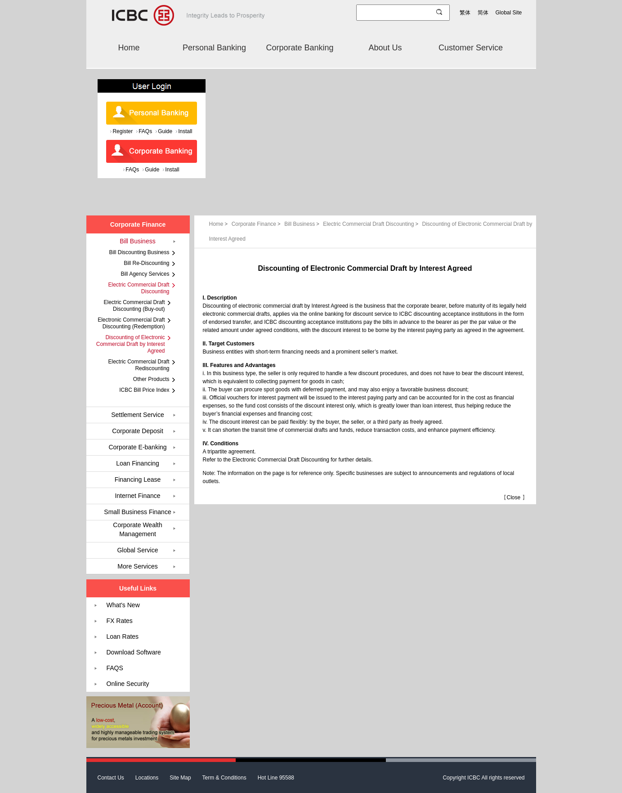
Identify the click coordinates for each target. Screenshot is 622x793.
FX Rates (120, 620)
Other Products (151, 379)
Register (122, 131)
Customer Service (471, 47)
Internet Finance (137, 495)
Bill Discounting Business (139, 252)
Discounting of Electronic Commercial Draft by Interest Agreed (130, 344)
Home (128, 47)
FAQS (115, 668)
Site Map (180, 778)
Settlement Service (137, 414)
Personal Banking (214, 47)
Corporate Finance (257, 224)
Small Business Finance (137, 511)
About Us (385, 47)
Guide (165, 131)
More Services (137, 566)
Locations (146, 778)
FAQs (145, 131)
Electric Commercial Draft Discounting (371, 224)
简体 (483, 12)
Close (513, 497)
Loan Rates (123, 636)
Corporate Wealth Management (137, 529)
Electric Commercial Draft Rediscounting (138, 365)
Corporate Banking (299, 47)
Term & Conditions (224, 778)
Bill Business (302, 224)
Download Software (134, 652)
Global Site (509, 12)
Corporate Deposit (137, 431)
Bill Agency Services (145, 274)
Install (185, 131)
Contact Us (111, 778)
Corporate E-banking (137, 447)
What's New (123, 605)
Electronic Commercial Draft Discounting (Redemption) (131, 323)
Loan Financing (137, 463)
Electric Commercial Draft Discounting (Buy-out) (134, 305)
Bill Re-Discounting (146, 263)
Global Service (137, 550)
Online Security (128, 683)
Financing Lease (138, 479)
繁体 (465, 12)
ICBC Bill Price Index (144, 390)
